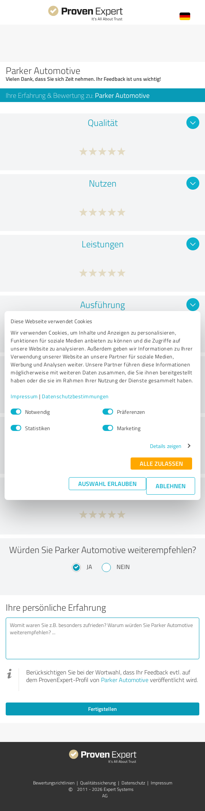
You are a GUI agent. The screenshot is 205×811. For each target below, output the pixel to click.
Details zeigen (165, 446)
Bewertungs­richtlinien (53, 783)
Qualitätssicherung (98, 783)
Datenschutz (133, 783)
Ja (89, 567)
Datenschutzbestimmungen (75, 396)
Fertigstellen (102, 708)
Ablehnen (171, 485)
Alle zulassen (161, 463)
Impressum (24, 396)
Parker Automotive (124, 680)
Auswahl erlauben (107, 483)
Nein (123, 567)
